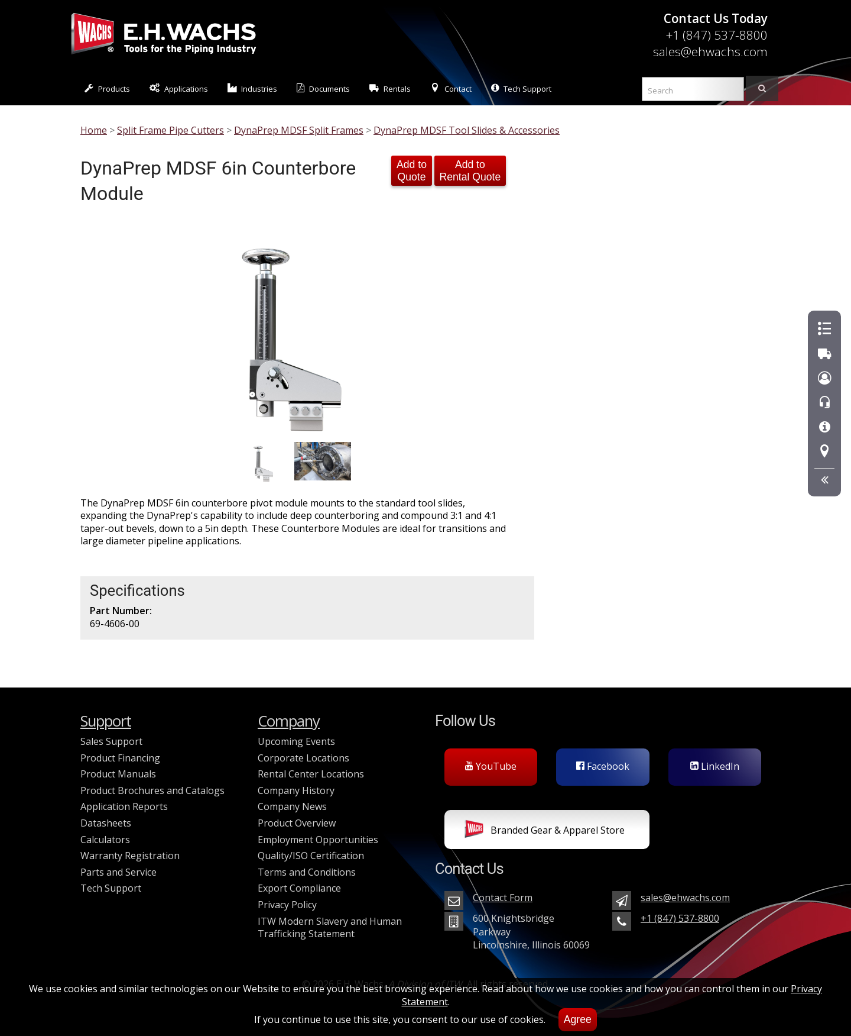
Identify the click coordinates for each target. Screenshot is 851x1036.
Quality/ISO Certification (311, 855)
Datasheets (105, 823)
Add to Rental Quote (470, 171)
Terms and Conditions (307, 872)
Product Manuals (118, 773)
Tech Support (521, 88)
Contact (451, 88)
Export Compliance (299, 888)
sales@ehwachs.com (710, 51)
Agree (578, 1019)
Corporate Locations (303, 757)
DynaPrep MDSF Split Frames (298, 130)
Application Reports (124, 806)
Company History (296, 790)
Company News (292, 806)
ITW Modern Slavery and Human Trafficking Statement (330, 928)
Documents (323, 88)
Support (105, 721)
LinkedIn (714, 766)
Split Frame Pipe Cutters (170, 130)
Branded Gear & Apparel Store (545, 831)
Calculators (105, 839)
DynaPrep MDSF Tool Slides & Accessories (466, 130)
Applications (179, 88)
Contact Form (502, 897)
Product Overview (297, 823)
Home (93, 130)
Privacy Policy (287, 904)
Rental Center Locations (311, 773)
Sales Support (111, 741)
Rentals (390, 88)
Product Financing (120, 757)
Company (289, 721)
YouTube (491, 766)
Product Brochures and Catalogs (152, 790)
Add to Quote (412, 171)
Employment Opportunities (318, 839)
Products (107, 88)
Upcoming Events (296, 741)
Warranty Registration (130, 855)
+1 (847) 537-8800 (716, 35)
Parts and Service (118, 872)
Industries (253, 88)
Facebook (602, 766)
